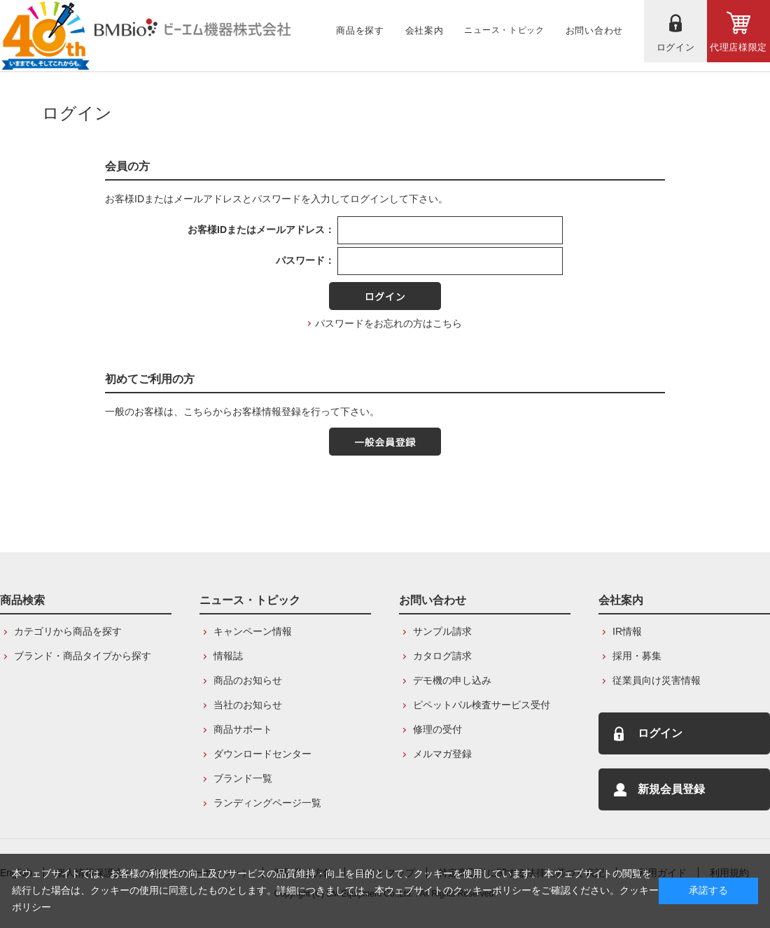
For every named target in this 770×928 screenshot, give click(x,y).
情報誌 (228, 655)
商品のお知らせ (248, 680)
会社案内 (620, 600)
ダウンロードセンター (263, 753)
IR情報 (627, 631)
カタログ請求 (442, 655)
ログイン (660, 733)
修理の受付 (437, 729)
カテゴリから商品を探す (68, 631)
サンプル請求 (442, 631)
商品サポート (243, 729)
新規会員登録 (671, 789)
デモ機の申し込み (452, 680)
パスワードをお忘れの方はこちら (388, 323)
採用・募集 (637, 655)
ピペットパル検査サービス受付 (481, 704)
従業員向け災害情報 (656, 680)
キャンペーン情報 (253, 631)
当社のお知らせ (248, 704)
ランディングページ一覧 (267, 802)
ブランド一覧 (243, 778)
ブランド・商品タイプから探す (82, 655)
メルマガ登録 (442, 753)
